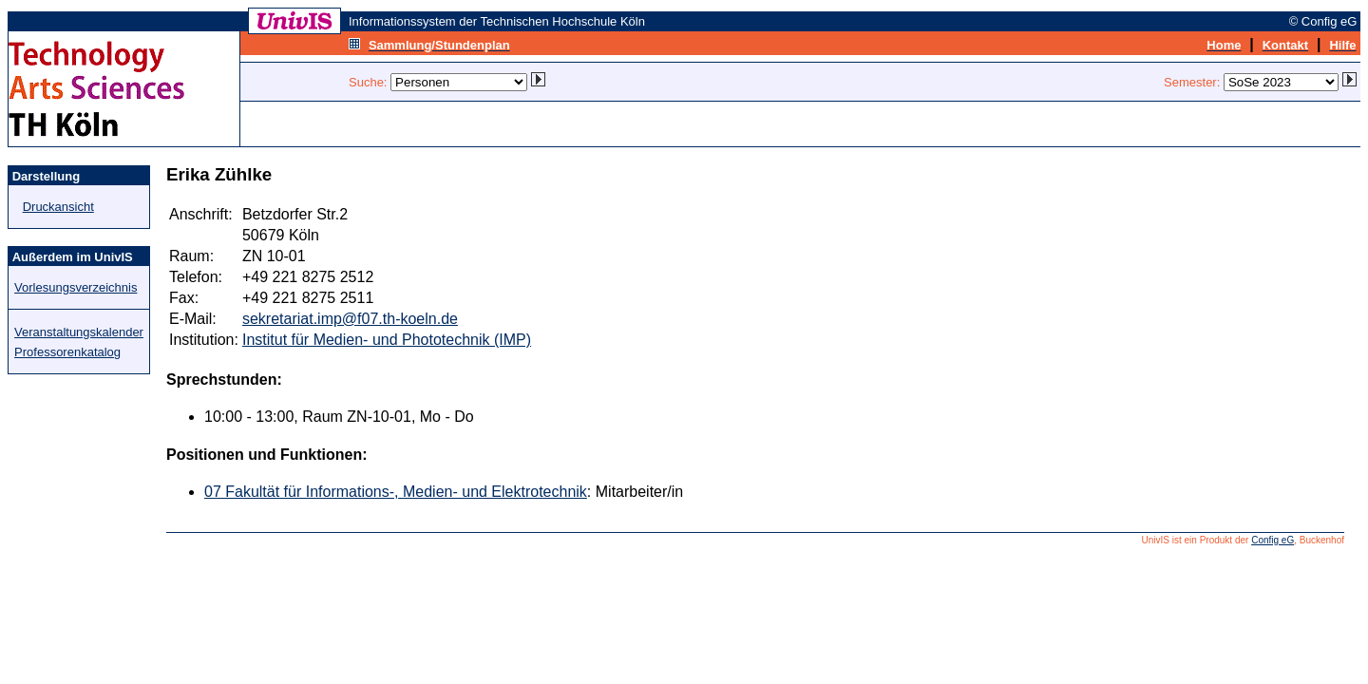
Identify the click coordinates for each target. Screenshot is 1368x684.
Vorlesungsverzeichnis (75, 287)
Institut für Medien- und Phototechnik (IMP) (386, 340)
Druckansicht (58, 207)
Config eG (1272, 540)
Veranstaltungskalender (78, 332)
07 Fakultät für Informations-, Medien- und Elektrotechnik (395, 492)
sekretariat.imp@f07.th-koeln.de (350, 319)
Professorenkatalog (67, 352)
